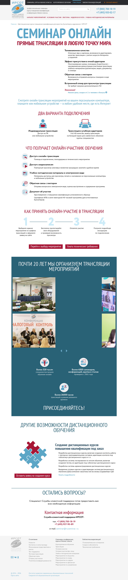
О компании (33, 539)
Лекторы (66, 17)
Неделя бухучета (77, 17)
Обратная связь (34, 556)
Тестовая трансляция (36, 554)
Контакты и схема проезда (38, 545)
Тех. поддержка (34, 552)
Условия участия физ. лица (65, 551)
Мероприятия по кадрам (64, 560)
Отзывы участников (36, 558)
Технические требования (91, 547)
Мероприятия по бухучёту (65, 556)
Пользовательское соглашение (93, 543)
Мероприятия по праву (64, 558)
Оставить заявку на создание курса (33, 475)
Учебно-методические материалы (100, 17)
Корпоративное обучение (62, 2)
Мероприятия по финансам (65, 563)
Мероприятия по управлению (66, 565)
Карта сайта (15, 575)
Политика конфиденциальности (40, 561)
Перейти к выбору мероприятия (46, 246)
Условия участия (54, 17)
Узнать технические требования (82, 246)
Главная (13, 24)
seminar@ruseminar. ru (67, 528)
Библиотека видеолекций (92, 2)
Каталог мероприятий (36, 17)
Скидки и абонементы (90, 545)
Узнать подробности (67, 475)
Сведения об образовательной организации (44, 575)
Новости (32, 543)
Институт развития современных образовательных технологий (51, 573)
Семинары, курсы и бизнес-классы (39, 2)
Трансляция (77, 2)
